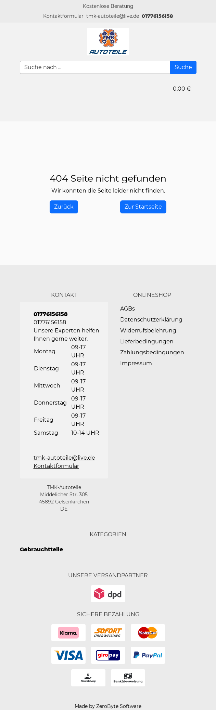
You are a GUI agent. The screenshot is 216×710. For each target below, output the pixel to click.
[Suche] (183, 67)
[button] (63, 16)
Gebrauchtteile (41, 549)
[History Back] (64, 206)
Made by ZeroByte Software (108, 706)
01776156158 (157, 16)
